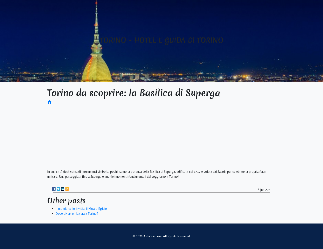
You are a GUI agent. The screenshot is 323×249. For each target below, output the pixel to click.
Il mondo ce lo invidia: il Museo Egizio (81, 209)
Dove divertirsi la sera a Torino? (76, 213)
